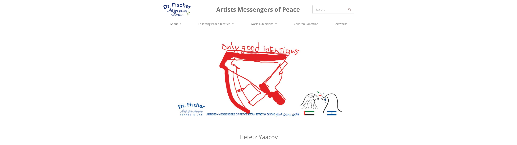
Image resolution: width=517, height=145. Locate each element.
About (175, 24)
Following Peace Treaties (216, 24)
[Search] (349, 9)
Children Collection (306, 24)
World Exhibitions (264, 24)
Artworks (341, 24)
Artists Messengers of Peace (258, 9)
